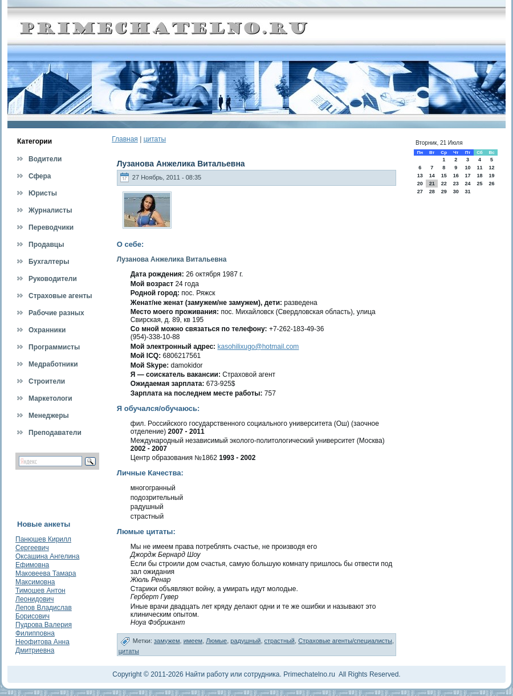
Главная (125, 139)
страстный (279, 640)
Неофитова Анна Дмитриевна (42, 646)
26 (492, 183)
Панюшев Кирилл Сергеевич (43, 543)
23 (456, 183)
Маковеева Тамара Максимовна (45, 577)
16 (456, 175)
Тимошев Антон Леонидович (40, 595)
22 (444, 183)
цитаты (155, 139)
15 (444, 175)
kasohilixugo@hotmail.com (258, 347)
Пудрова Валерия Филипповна (43, 629)
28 (432, 191)
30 (456, 191)
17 (467, 175)
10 (467, 167)
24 (467, 183)
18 (479, 175)
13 (420, 175)
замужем (167, 640)
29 (444, 191)
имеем (193, 640)
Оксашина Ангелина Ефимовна (47, 560)
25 (479, 183)
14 (432, 175)
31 (467, 191)
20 (420, 183)
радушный (245, 640)
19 (492, 175)
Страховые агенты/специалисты (345, 640)
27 (420, 191)
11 (479, 167)
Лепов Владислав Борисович (43, 612)
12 (492, 167)
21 (432, 183)
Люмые (216, 640)
